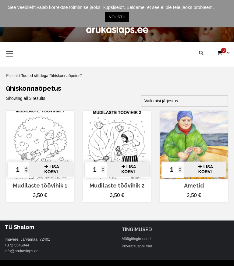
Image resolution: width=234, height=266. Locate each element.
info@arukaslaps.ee (22, 251)
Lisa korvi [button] (51, 169)
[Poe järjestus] (184, 101)
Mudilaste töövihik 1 (40, 185)
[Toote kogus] (19, 170)
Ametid (194, 185)
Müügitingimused (136, 239)
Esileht (12, 75)
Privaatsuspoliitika (137, 246)
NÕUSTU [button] (117, 17)
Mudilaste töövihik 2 (117, 185)
